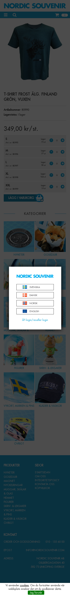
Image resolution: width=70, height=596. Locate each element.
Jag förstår (36, 592)
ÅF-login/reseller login (35, 320)
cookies (24, 585)
